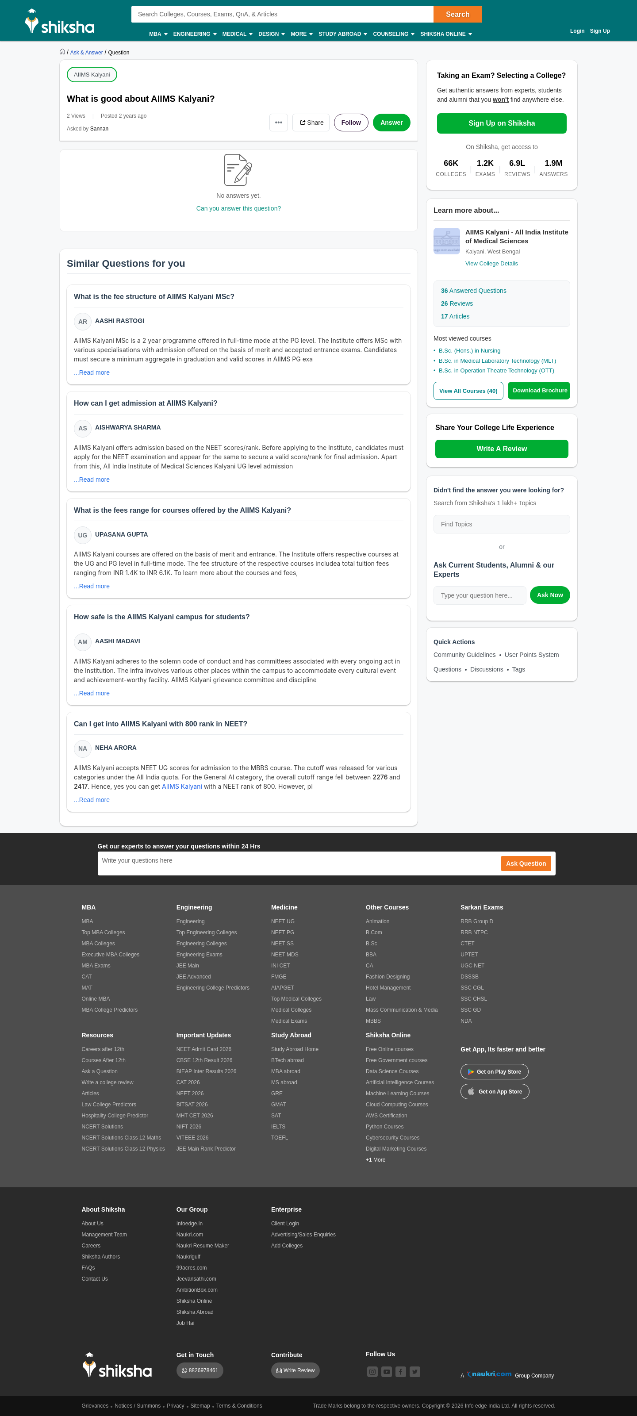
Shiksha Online (445, 34)
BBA (371, 955)
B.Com (374, 932)
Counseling (393, 34)
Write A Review (501, 449)
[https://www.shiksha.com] (63, 52)
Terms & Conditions (239, 1406)
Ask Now (550, 595)
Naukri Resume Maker (203, 1246)
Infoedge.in (190, 1223)
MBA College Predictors (110, 1010)
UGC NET (472, 966)
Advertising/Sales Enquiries (303, 1235)
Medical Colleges (291, 1010)
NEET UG (283, 921)
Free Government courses (396, 1060)
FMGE (279, 977)
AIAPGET (282, 988)
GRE (277, 1093)
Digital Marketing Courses (396, 1149)
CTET (467, 943)
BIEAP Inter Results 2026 (207, 1071)
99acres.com (192, 1268)
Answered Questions (474, 290)
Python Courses (384, 1127)
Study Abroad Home (294, 1049)
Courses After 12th (104, 1060)
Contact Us (95, 1279)
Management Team (104, 1235)
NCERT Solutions (102, 1127)
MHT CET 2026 (195, 1116)
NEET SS (282, 943)
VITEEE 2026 (193, 1138)
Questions (447, 669)
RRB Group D (476, 921)
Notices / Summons (138, 1406)
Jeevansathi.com (196, 1279)
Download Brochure (540, 390)
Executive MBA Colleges (111, 955)
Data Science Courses (392, 1071)
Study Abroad (342, 34)
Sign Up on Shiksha (501, 123)
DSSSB (469, 977)
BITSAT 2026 (192, 1104)
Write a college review (108, 1082)
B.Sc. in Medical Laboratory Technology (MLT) (497, 360)
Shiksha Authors (101, 1257)
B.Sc (371, 943)
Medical (237, 34)
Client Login (285, 1223)
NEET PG (282, 932)
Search (457, 14)
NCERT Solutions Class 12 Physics (123, 1149)
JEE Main (188, 966)
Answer (391, 122)
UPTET (469, 955)
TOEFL (279, 1138)
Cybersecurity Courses (392, 1138)
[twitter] (415, 1371)
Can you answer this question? (238, 208)
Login (577, 31)
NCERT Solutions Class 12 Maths (121, 1138)
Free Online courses (390, 1049)
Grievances (95, 1406)
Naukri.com (190, 1235)
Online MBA (96, 999)
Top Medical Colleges (296, 999)
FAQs (88, 1268)
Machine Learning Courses (397, 1093)
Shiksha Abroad (195, 1312)
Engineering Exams (200, 955)
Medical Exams (289, 1021)
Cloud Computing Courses (397, 1104)
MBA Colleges (98, 943)
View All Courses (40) (468, 391)
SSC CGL (472, 988)
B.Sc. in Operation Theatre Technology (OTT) (496, 370)
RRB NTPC (473, 932)
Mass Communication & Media (402, 1010)
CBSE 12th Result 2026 (205, 1060)
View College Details (491, 263)
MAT (87, 988)
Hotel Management (388, 988)
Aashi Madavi (117, 641)
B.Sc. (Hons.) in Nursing (469, 350)
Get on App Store (495, 1091)
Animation (377, 921)
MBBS (373, 1021)
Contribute (287, 1354)
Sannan (99, 129)
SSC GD (470, 1010)
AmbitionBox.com (197, 1290)
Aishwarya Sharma (128, 427)
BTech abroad (287, 1060)
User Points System (532, 654)
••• (279, 122)
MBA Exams (96, 966)
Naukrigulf (188, 1257)
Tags (519, 669)
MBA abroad (285, 1071)
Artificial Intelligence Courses (400, 1082)
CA (369, 966)
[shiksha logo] (119, 1364)
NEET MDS (285, 955)
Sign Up (600, 31)
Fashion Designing (388, 977)
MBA (157, 34)
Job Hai (186, 1323)
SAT (276, 1116)
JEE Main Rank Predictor (206, 1149)
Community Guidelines (465, 654)
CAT (87, 977)
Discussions (486, 669)
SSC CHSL (473, 999)
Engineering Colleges (202, 943)
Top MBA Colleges (103, 932)
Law (371, 999)
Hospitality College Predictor (115, 1116)
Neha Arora (116, 747)
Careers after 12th (103, 1049)
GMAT (278, 1104)
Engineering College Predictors (213, 988)
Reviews (457, 303)
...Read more (92, 372)
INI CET (280, 966)
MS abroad (284, 1082)
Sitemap (200, 1406)
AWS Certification (386, 1116)
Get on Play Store (494, 1071)
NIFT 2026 (189, 1127)
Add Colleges (287, 1246)
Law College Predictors (109, 1104)
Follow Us (380, 1354)
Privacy (175, 1406)
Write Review (299, 1370)
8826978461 (204, 1370)
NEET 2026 (190, 1093)
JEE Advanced (194, 977)
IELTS (278, 1127)
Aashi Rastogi (119, 320)
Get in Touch (195, 1354)
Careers (91, 1246)
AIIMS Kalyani (92, 74)
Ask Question (526, 863)
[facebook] (401, 1371)
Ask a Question (100, 1071)
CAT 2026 (188, 1082)
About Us (93, 1223)
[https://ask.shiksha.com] (87, 52)
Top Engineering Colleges (207, 932)
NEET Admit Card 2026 (204, 1049)
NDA (466, 1021)
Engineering (194, 34)
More (301, 34)
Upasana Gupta (121, 534)
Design (271, 34)
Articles (455, 316)
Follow (351, 122)
